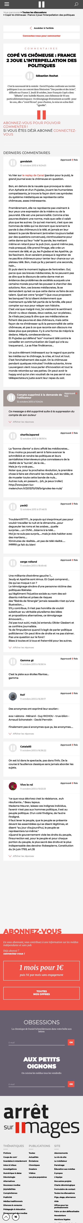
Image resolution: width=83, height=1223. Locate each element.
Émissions (33, 1161)
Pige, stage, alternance (65, 1197)
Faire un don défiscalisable (66, 1211)
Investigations (10, 1169)
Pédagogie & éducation (14, 1209)
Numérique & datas (12, 1173)
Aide (56, 1201)
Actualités (33, 1157)
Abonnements (61, 1153)
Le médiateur (60, 1161)
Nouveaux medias (11, 1185)
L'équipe (58, 1177)
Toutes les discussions (64, 1193)
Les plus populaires (38, 1177)
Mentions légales (62, 1219)
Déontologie (9, 1177)
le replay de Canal (33, 175)
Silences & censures (12, 1205)
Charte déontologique (64, 1185)
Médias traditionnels (12, 1201)
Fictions (7, 1153)
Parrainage (59, 1165)
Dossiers (33, 1169)
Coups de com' (10, 1157)
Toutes (32, 1153)
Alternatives (9, 1181)
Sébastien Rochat (47, 76)
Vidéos (32, 1173)
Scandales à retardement (15, 1161)
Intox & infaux (9, 1165)
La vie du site (60, 1157)
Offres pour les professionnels (61, 1206)
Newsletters (60, 1215)
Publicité (7, 1197)
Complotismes (10, 1193)
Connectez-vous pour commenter (41, 36)
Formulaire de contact (64, 1189)
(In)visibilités (9, 1189)
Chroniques (34, 1165)
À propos (58, 1173)
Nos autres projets (62, 1181)
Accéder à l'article (41, 28)
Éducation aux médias (64, 1169)
